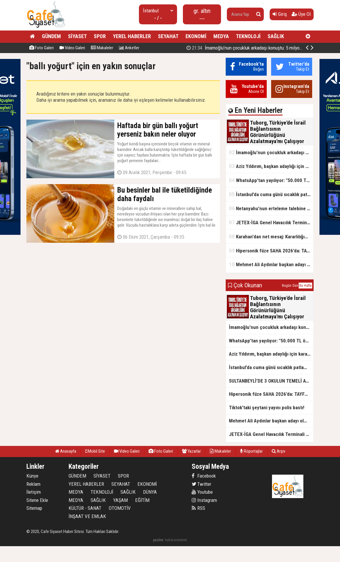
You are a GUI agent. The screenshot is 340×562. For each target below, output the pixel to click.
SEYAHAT (168, 36)
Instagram (204, 500)
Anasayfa (65, 451)
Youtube (202, 492)
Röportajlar (251, 451)
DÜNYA (150, 492)
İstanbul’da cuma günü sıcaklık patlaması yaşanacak (271, 194)
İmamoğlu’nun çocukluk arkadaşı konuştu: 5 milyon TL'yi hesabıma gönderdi (271, 152)
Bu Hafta (305, 285)
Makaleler (102, 47)
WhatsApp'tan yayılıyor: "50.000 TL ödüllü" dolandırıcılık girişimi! (271, 180)
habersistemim (176, 540)
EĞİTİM (142, 500)
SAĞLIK (276, 36)
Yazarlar (191, 451)
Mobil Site (95, 451)
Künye (32, 476)
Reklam (33, 484)
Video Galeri (72, 47)
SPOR (100, 36)
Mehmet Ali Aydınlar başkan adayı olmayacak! (271, 264)
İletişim (33, 492)
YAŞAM (120, 500)
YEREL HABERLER (132, 36)
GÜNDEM (51, 36)
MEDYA (221, 36)
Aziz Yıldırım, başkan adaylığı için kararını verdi (271, 166)
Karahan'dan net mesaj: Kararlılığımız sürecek (271, 236)
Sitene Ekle (37, 500)
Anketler (129, 47)
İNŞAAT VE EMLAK (87, 516)
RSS (198, 508)
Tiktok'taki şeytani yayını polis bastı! (266, 407)
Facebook (204, 476)
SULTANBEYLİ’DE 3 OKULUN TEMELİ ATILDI (271, 381)
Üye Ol (301, 14)
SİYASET (77, 36)
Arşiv (278, 451)
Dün (295, 285)
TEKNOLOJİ (248, 36)
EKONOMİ (196, 36)
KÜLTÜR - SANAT (85, 508)
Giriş (280, 14)
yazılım (158, 540)
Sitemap (34, 508)
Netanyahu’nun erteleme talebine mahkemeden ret (271, 208)
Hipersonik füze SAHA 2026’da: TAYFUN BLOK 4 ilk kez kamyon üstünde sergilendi (271, 250)
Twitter (201, 484)
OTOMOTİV (120, 508)
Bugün (286, 285)
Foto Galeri (41, 47)
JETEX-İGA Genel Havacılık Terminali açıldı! (271, 222)
